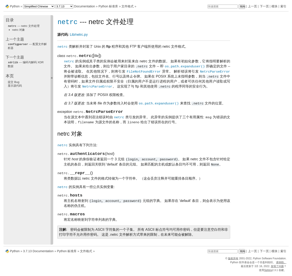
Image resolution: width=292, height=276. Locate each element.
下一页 (264, 6)
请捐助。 (281, 264)
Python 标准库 (108, 6)
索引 (283, 6)
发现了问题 (277, 268)
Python (15, 6)
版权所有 (233, 260)
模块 (274, 6)
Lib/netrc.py (79, 35)
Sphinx (268, 272)
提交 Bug (13, 81)
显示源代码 (15, 85)
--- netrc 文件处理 (24, 26)
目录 (10, 20)
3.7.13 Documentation (38, 253)
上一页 (252, 6)
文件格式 (127, 6)
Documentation (84, 6)
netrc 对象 (18, 29)
